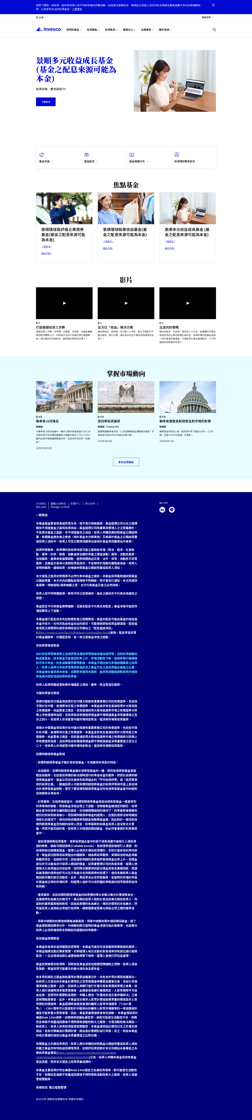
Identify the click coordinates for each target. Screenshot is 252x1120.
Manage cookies (60, 506)
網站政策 (90, 503)
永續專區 (146, 29)
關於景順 (164, 29)
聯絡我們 (206, 17)
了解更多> (46, 246)
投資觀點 (92, 29)
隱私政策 (41, 507)
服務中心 (128, 29)
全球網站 (41, 503)
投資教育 (110, 29)
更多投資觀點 (126, 462)
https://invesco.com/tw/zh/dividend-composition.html (73, 632)
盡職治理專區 (58, 503)
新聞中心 (75, 503)
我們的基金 (72, 29)
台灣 (41, 17)
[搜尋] (214, 29)
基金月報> (46, 253)
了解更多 (77, 9)
